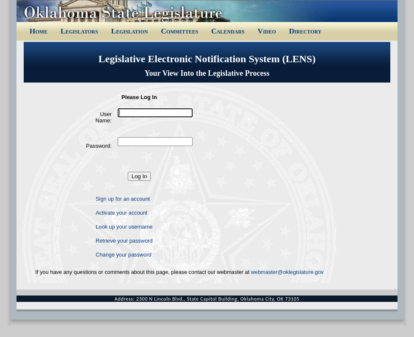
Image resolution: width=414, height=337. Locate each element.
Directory (305, 31)
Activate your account (121, 213)
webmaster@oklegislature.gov (287, 272)
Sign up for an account (123, 199)
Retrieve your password (124, 241)
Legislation (129, 31)
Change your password (124, 254)
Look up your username (124, 227)
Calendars (228, 31)
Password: (99, 146)
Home (38, 31)
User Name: (103, 117)
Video (266, 31)
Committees (179, 31)
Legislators (79, 31)
